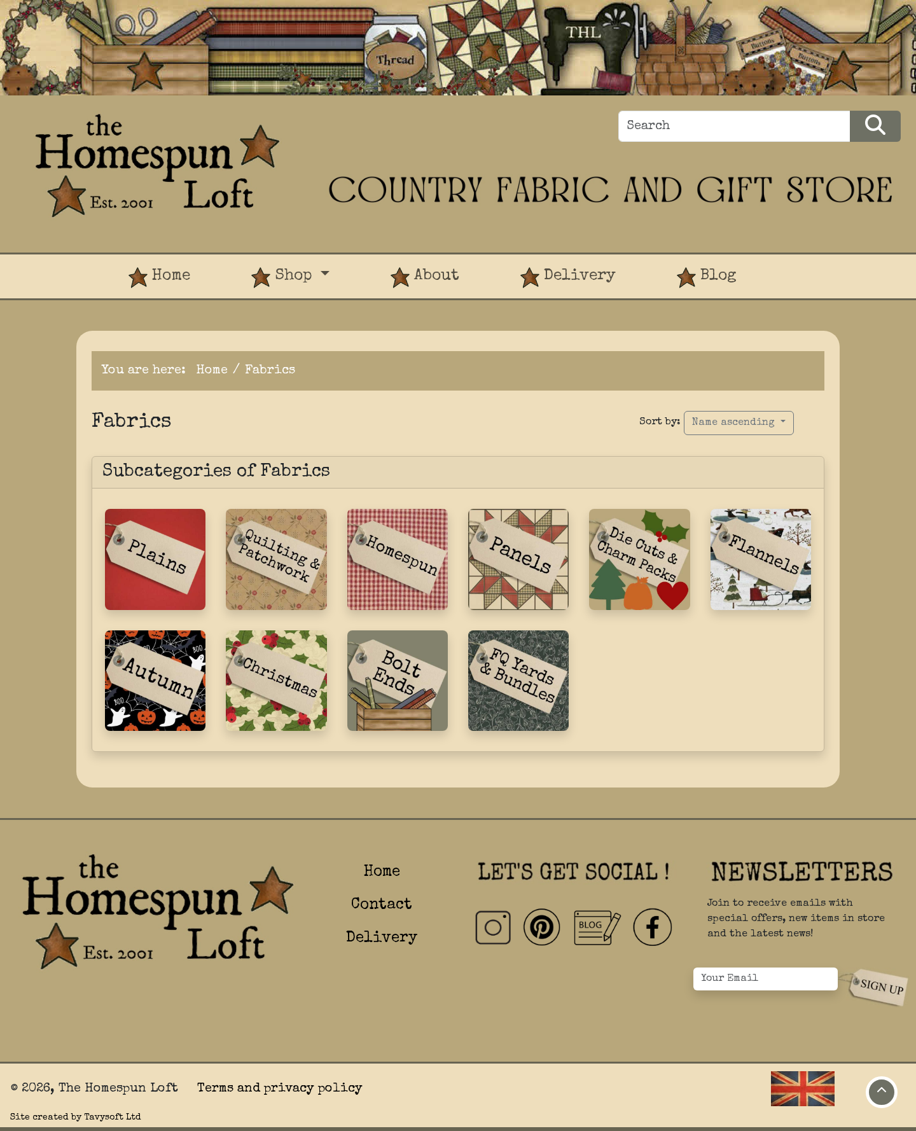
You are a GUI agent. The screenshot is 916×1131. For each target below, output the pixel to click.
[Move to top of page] (882, 1092)
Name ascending (735, 423)
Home (159, 277)
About (425, 277)
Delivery (568, 277)
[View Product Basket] (798, 265)
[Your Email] (765, 979)
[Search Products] (875, 126)
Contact (381, 905)
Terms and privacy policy (280, 1089)
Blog (707, 277)
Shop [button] (284, 277)
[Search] (734, 126)
